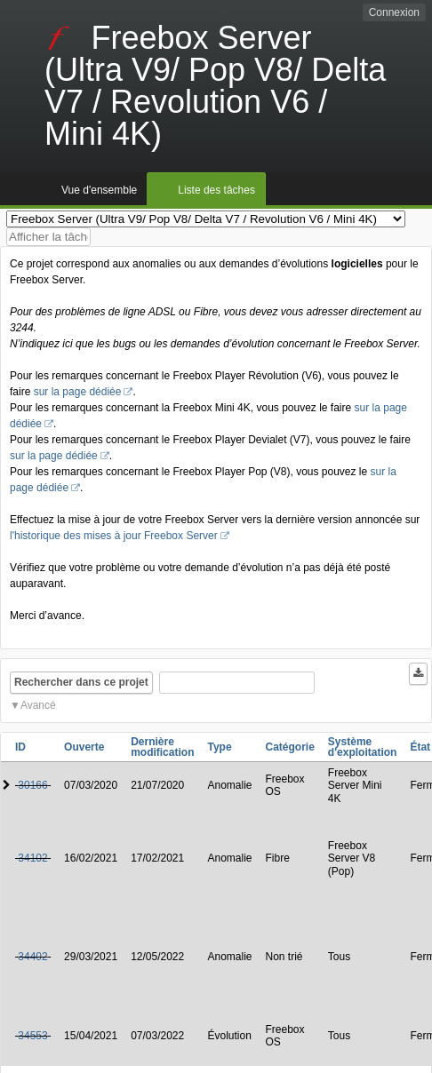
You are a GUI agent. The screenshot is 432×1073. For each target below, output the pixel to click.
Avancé (38, 705)
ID (20, 747)
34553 (32, 1035)
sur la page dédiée (78, 391)
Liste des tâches (216, 190)
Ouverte (84, 747)
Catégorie (290, 747)
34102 (32, 858)
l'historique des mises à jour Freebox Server (114, 535)
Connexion (394, 12)
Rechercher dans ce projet (81, 682)
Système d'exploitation (362, 747)
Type (219, 747)
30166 (32, 785)
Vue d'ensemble (99, 190)
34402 (32, 956)
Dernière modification (162, 747)
